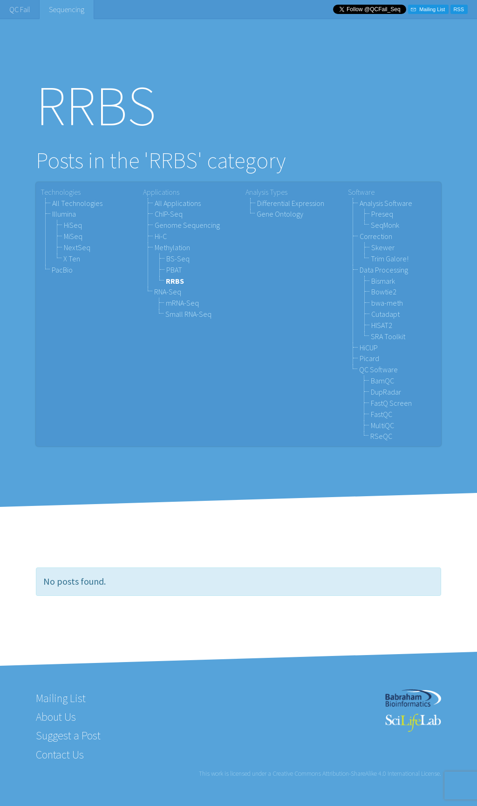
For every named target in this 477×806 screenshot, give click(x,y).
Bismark (383, 281)
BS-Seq (178, 258)
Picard (369, 358)
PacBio (62, 269)
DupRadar (386, 391)
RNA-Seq (167, 291)
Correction (376, 236)
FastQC (381, 414)
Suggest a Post (68, 735)
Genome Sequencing (187, 225)
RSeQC (381, 436)
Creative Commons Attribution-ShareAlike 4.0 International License (356, 773)
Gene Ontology (280, 214)
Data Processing (384, 269)
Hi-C (161, 236)
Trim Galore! (390, 258)
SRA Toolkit (388, 336)
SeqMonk (385, 225)
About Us (56, 717)
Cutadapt (385, 314)
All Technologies (77, 203)
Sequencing (66, 9)
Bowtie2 (383, 291)
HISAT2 (381, 325)
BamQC (382, 380)
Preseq (382, 214)
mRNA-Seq (182, 302)
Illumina (64, 214)
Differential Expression (290, 203)
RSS (458, 9)
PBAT (174, 269)
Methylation (172, 247)
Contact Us (60, 754)
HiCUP (369, 347)
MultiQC (382, 425)
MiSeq (73, 236)
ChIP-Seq (169, 214)
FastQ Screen (391, 403)
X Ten (71, 258)
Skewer (383, 247)
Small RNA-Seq (188, 314)
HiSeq (73, 225)
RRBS (175, 281)
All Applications (178, 203)
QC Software (378, 369)
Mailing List (428, 9)
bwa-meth (387, 302)
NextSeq (77, 247)
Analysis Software (386, 203)
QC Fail (19, 9)
